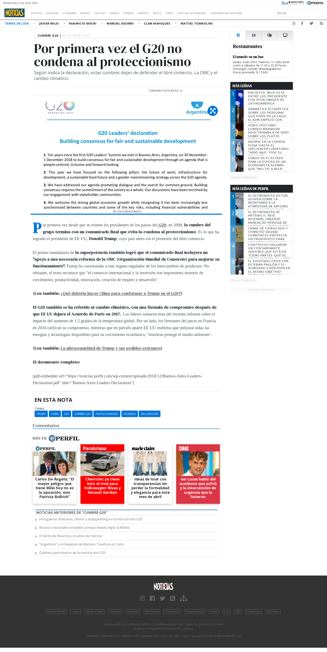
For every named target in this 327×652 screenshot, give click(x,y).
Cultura (112, 13)
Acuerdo (130, 414)
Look (213, 611)
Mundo (95, 13)
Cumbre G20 (82, 414)
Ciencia (128, 13)
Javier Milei (49, 23)
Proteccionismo (107, 414)
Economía (76, 13)
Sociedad (56, 13)
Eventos (163, 13)
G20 (66, 414)
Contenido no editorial (261, 13)
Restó (179, 13)
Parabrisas (172, 611)
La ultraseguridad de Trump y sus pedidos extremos (110, 348)
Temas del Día (17, 23)
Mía (238, 611)
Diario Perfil (56, 611)
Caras (76, 611)
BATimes (273, 611)
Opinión (145, 13)
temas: (40, 409)
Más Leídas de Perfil (250, 188)
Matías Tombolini (197, 23)
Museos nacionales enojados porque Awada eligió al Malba (84, 527)
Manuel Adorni (120, 23)
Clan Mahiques (157, 23)
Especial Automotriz (219, 13)
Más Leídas (242, 85)
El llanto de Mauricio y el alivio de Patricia (70, 536)
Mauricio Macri (83, 23)
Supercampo (195, 611)
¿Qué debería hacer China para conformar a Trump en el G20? (120, 293)
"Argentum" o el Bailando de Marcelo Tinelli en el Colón (81, 544)
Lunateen (253, 611)
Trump (41, 414)
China (55, 414)
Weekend (152, 611)
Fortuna (115, 611)
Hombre (133, 611)
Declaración (149, 414)
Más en (55, 438)
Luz (226, 611)
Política (38, 13)
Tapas (192, 13)
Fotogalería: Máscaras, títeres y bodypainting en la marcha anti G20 (90, 519)
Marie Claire (94, 611)
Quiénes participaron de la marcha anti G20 (72, 552)
